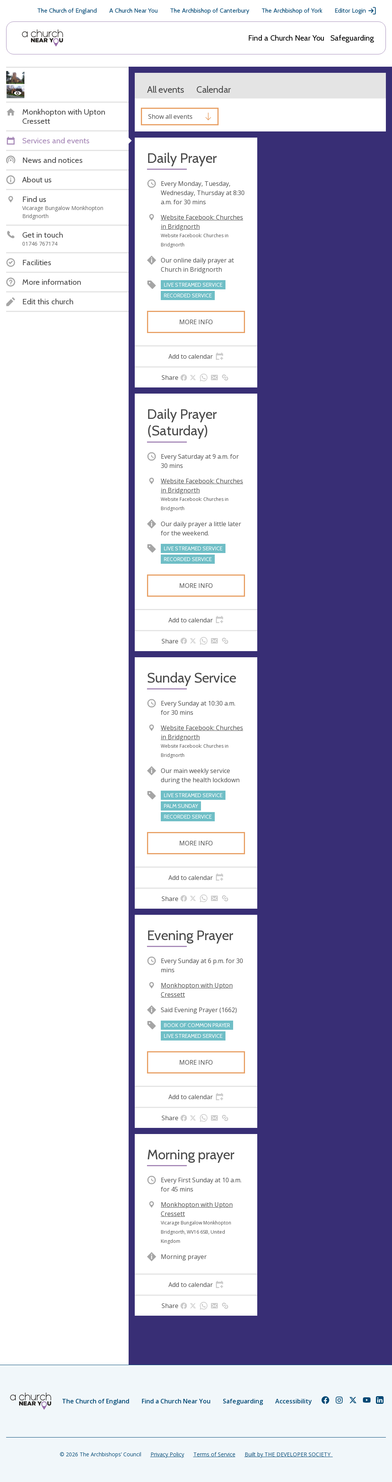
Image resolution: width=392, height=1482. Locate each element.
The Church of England (67, 10)
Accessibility (293, 1401)
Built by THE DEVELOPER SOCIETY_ (289, 1454)
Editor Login (356, 10)
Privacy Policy (167, 1454)
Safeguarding (352, 38)
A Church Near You (133, 10)
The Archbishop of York (291, 10)
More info (196, 322)
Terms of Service (214, 1454)
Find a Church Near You (286, 38)
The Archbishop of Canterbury (209, 10)
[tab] (196, 356)
